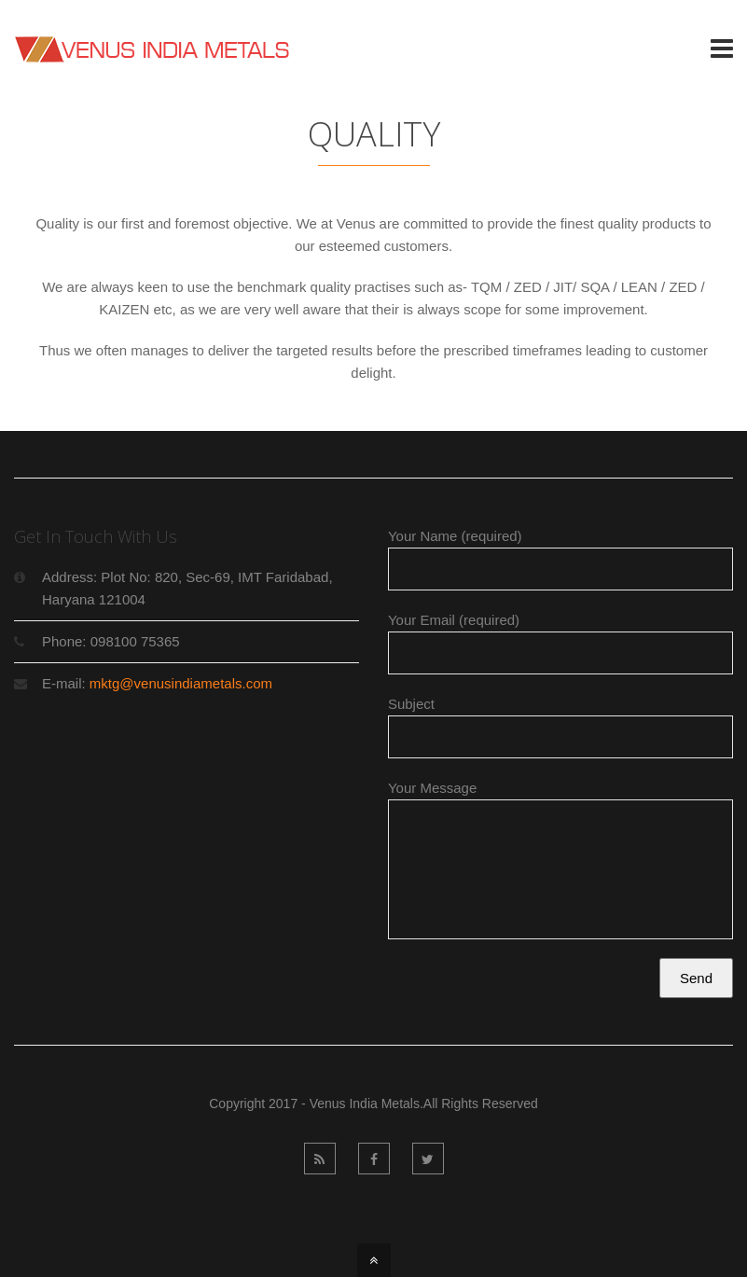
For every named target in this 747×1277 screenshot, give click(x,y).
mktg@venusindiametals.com (181, 683)
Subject (560, 727)
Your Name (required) (560, 559)
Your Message (560, 867)
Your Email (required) (560, 643)
